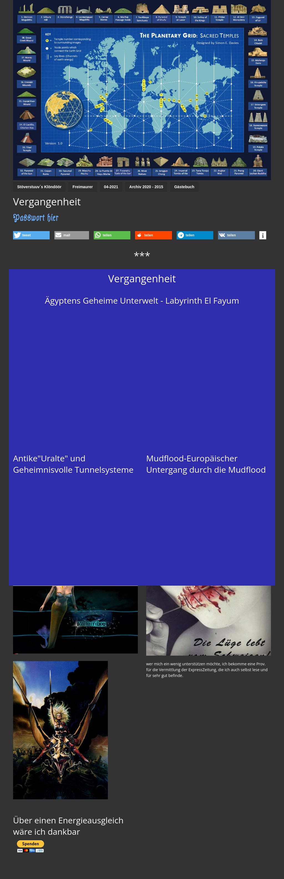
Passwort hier (36, 218)
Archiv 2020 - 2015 (146, 187)
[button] (31, 235)
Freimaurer (82, 187)
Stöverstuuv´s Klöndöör (39, 187)
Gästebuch (184, 187)
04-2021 (111, 187)
